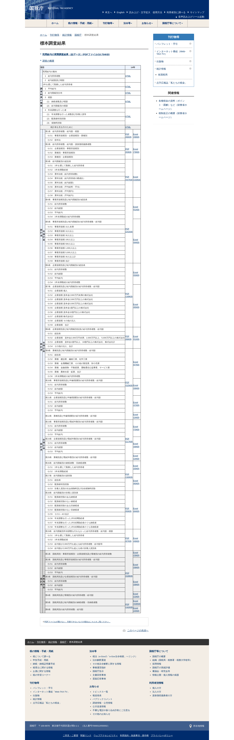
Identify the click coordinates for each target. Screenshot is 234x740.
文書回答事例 (99, 675)
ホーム (54, 23)
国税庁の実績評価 (161, 667)
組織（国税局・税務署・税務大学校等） (172, 660)
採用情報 (156, 664)
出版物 (160, 61)
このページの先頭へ (137, 630)
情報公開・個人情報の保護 (165, 675)
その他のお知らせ (101, 714)
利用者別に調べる (176, 12)
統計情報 (67, 35)
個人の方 (156, 688)
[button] (80, 23)
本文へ (108, 12)
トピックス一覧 (100, 692)
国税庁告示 (98, 671)
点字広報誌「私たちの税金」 (171, 83)
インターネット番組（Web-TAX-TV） (171, 52)
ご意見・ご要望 (70, 735)
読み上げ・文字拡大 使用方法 (145, 12)
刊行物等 (54, 35)
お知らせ (94, 686)
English (120, 12)
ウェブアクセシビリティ (106, 735)
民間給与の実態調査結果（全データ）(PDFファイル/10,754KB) (76, 54)
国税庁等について (158, 651)
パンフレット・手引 (167, 44)
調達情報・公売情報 (102, 703)
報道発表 (97, 695)
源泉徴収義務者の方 (162, 695)
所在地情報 (196, 726)
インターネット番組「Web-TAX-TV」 (51, 692)
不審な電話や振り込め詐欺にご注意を (111, 710)
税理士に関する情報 (43, 667)
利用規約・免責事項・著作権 (134, 735)
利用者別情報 (156, 683)
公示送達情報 (99, 706)
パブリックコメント (102, 699)
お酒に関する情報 (41, 671)
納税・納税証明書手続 (44, 664)
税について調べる (41, 656)
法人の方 (156, 692)
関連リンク (85, 735)
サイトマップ (197, 12)
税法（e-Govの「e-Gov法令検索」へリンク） (115, 656)
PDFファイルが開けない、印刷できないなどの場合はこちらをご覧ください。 (78, 622)
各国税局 (162, 74)
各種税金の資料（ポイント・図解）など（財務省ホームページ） (173, 104)
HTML (128, 76)
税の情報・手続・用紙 (41, 651)
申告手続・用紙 (40, 660)
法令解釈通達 (99, 660)
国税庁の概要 (159, 656)
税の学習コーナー (41, 675)
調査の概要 (48, 60)
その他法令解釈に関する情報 (107, 664)
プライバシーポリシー (162, 735)
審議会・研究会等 (161, 671)
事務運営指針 (99, 667)
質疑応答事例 (99, 679)
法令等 (93, 651)
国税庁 (78, 35)
